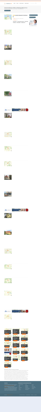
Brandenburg (20, 387)
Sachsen (32, 385)
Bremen (19, 388)
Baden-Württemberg (21, 384)
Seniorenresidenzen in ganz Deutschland (9, 385)
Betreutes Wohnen (21, 3)
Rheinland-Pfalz (27, 389)
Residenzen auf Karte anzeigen (33, 15)
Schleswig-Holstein (34, 387)
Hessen (26, 384)
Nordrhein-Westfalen (27, 388)
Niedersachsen (26, 387)
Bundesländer (6, 387)
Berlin (19, 386)
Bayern (19, 385)
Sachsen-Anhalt (33, 386)
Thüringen (33, 388)
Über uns (17, 3)
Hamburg (20, 389)
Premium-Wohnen (27, 3)
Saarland (33, 384)
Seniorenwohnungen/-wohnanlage (20, 22)
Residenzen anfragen (7, 10)
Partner (14, 3)
